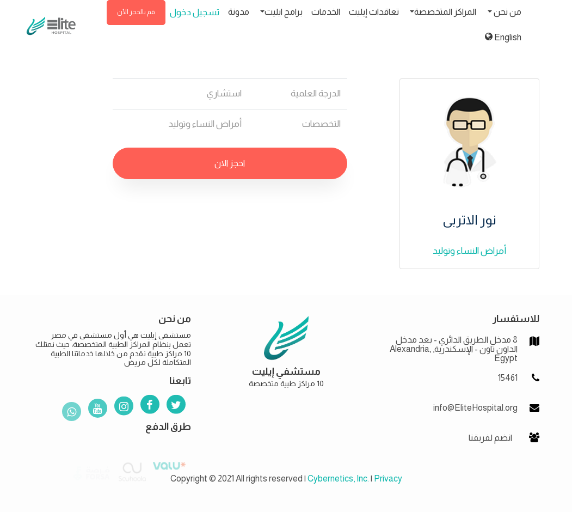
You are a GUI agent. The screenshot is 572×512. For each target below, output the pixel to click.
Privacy (388, 478)
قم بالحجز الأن (136, 12)
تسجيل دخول (194, 12)
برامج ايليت (284, 11)
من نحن (506, 11)
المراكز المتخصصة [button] (445, 11)
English (503, 37)
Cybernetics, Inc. (338, 478)
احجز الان (229, 163)
